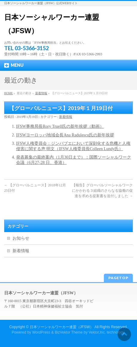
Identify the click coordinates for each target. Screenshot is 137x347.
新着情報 (41, 93)
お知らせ (21, 238)
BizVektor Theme (69, 332)
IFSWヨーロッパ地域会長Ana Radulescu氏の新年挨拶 (65, 135)
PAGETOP (118, 278)
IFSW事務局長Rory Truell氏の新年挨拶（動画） (60, 126)
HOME (8, 93)
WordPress (41, 332)
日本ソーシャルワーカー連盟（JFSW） (62, 327)
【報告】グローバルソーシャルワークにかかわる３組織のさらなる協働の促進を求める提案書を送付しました (102, 190)
